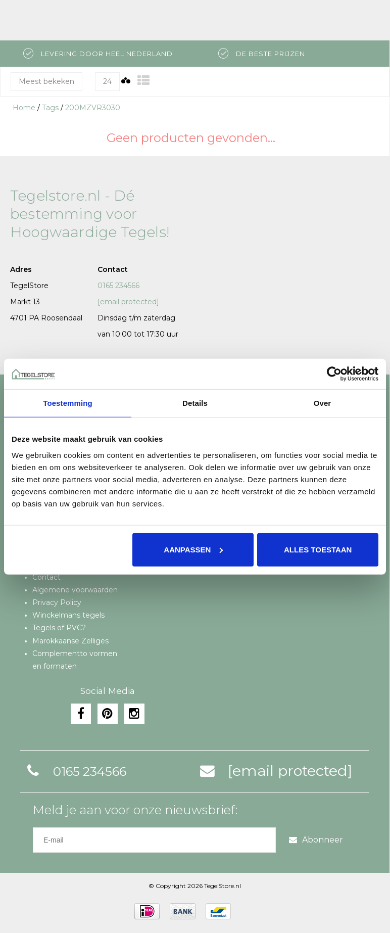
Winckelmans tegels (68, 615)
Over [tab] (322, 403)
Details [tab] (195, 403)
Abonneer (316, 840)
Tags (50, 107)
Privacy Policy (56, 602)
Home (24, 107)
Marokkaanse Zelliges (70, 640)
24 (107, 81)
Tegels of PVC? (59, 627)
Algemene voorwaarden (75, 589)
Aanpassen (193, 549)
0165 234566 (118, 285)
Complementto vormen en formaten (74, 660)
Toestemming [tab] (67, 403)
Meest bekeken (46, 81)
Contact (46, 577)
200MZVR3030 (92, 107)
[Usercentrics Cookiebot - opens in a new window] (334, 374)
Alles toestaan (318, 549)
